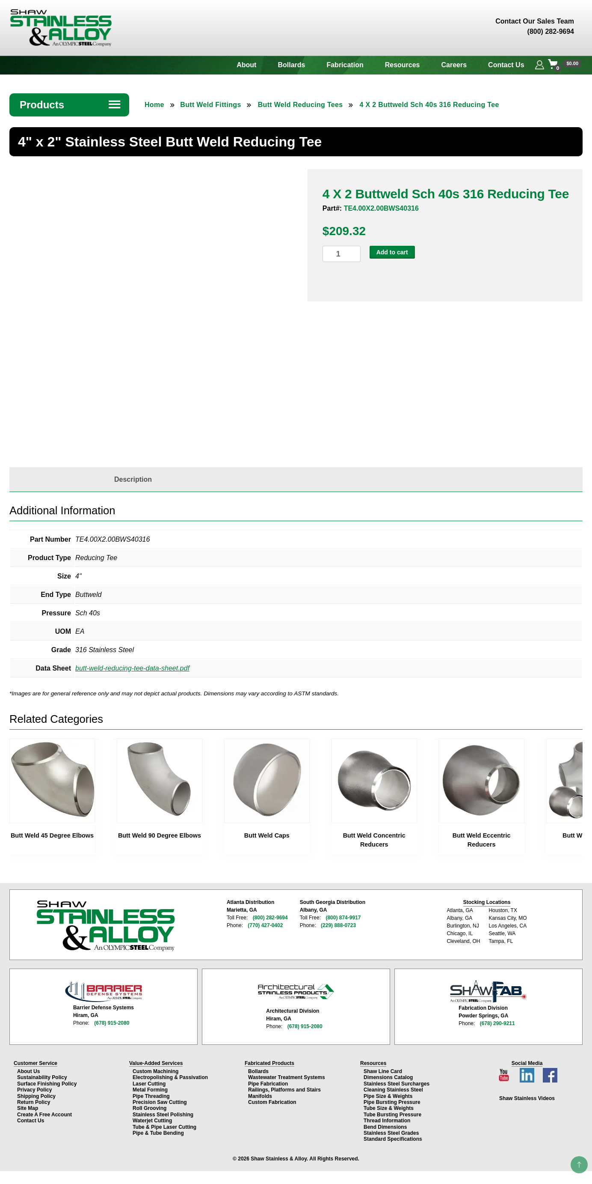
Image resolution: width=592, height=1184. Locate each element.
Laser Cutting (149, 1084)
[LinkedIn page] (527, 1073)
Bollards (291, 65)
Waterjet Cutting (152, 1121)
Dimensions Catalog (388, 1077)
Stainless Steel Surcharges (396, 1084)
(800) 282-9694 (270, 918)
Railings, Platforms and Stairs (284, 1090)
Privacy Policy (34, 1090)
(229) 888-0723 (338, 925)
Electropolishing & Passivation (170, 1077)
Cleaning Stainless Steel (393, 1090)
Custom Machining (155, 1071)
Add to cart (392, 252)
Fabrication (344, 65)
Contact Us (506, 65)
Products (70, 104)
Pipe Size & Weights (388, 1096)
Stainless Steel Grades (391, 1133)
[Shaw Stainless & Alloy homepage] (105, 925)
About (246, 65)
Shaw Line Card (383, 1071)
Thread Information (387, 1121)
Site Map (27, 1108)
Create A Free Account (44, 1115)
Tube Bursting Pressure (392, 1115)
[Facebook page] (550, 1073)
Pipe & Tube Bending (158, 1133)
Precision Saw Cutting (160, 1102)
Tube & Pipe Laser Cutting (164, 1127)
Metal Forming (150, 1090)
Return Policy (33, 1102)
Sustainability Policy (42, 1077)
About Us (28, 1071)
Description (133, 479)
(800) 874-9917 (343, 918)
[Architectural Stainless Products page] (296, 991)
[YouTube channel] (504, 1073)
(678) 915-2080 (111, 1023)
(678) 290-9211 (497, 1023)
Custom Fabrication (272, 1102)
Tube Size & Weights (389, 1108)
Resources (402, 65)
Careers (454, 65)
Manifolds (260, 1096)
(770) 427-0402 (265, 925)
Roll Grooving (149, 1108)
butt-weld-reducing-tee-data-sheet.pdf (132, 668)
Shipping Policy (36, 1096)
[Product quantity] (342, 254)
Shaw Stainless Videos (527, 1098)
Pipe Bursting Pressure (392, 1102)
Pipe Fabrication (268, 1084)
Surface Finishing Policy (47, 1084)
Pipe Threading (151, 1096)
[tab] (133, 479)
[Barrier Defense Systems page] (103, 991)
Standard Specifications (393, 1139)
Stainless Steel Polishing (163, 1115)
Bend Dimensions (385, 1127)
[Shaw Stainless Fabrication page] (488, 991)
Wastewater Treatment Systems (286, 1077)
